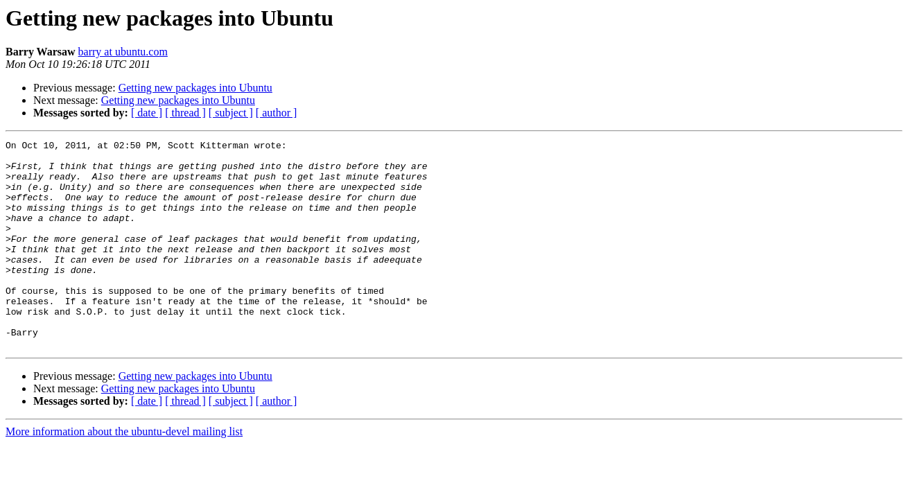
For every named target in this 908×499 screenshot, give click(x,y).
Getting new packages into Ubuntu (195, 88)
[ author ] (276, 113)
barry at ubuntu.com (123, 52)
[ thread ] (185, 113)
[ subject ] (231, 113)
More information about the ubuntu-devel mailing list (124, 473)
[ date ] (146, 113)
